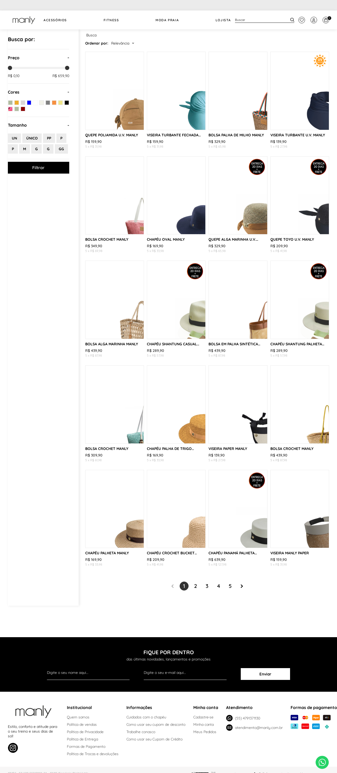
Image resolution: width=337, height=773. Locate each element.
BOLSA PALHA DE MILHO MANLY (236, 135)
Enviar (265, 674)
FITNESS (111, 20)
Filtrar (38, 167)
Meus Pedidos (204, 731)
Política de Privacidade (85, 731)
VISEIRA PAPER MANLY (227, 448)
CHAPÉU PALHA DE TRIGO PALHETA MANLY (169, 448)
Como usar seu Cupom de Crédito (154, 739)
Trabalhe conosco (141, 731)
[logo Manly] (24, 20)
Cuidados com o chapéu (146, 717)
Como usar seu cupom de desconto (156, 724)
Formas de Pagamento (86, 746)
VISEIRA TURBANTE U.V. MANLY (297, 135)
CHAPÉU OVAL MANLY (166, 239)
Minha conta (203, 724)
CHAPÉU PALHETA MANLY (107, 553)
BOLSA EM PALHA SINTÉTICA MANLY (233, 344)
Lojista (223, 20)
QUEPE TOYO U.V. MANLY (292, 239)
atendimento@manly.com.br (254, 727)
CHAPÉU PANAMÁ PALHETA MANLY (231, 553)
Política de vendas (82, 724)
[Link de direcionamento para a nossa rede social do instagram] (13, 748)
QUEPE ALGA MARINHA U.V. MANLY (232, 239)
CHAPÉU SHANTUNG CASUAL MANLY (172, 344)
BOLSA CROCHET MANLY (106, 239)
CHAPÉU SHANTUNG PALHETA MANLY (296, 344)
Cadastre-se (203, 717)
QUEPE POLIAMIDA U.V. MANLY (111, 135)
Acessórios (55, 20)
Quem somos (78, 717)
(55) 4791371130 (243, 718)
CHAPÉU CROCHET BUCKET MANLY (171, 553)
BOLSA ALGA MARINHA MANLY (111, 344)
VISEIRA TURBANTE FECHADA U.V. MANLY (173, 135)
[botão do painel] (301, 20)
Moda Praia (167, 20)
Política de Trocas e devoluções (93, 753)
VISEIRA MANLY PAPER (289, 553)
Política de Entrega (82, 739)
